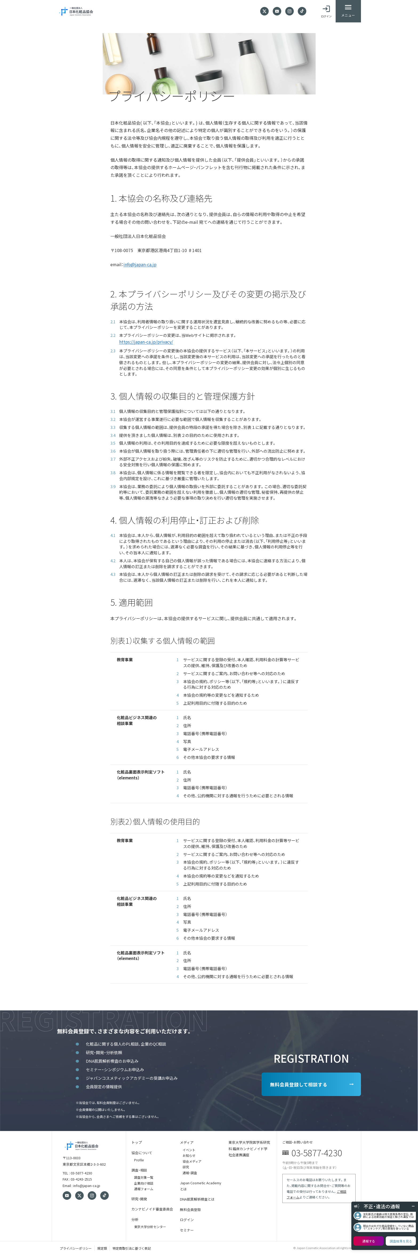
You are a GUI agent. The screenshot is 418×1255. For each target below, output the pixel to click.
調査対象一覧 (143, 1177)
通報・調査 (190, 1172)
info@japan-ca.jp (140, 264)
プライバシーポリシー (76, 1248)
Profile (139, 1160)
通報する (368, 1241)
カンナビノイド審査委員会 (152, 1209)
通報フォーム (143, 1188)
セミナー (187, 1229)
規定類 (102, 1248)
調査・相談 (139, 1169)
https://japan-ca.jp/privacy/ (146, 341)
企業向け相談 (143, 1183)
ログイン (187, 1219)
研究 (186, 1167)
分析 (134, 1219)
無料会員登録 (190, 1209)
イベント (189, 1149)
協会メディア (192, 1161)
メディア (187, 1142)
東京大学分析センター (150, 1226)
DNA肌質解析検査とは (197, 1199)
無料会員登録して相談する (296, 1084)
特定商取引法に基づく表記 (131, 1248)
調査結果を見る (401, 1241)
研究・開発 (139, 1198)
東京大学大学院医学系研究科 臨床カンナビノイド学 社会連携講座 (249, 1148)
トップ (136, 1142)
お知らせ (189, 1155)
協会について (141, 1152)
